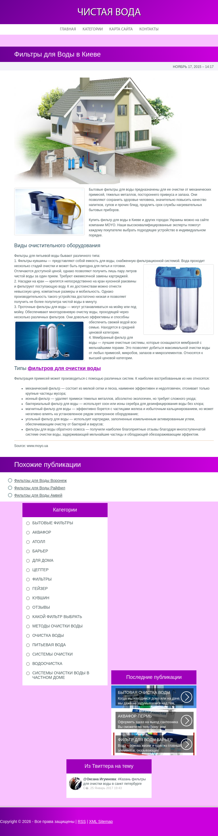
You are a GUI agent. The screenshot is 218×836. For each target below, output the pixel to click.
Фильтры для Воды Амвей (38, 495)
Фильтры (42, 579)
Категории (93, 29)
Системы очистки (52, 654)
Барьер (40, 551)
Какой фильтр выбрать (57, 616)
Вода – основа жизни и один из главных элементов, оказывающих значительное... (149, 745)
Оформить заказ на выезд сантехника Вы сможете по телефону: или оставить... (149, 721)
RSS (82, 821)
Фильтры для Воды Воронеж (40, 480)
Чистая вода (109, 12)
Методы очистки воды (57, 626)
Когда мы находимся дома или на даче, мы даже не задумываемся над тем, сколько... (149, 698)
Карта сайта (121, 29)
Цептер (40, 569)
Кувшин (40, 598)
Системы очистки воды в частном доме (60, 675)
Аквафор (41, 532)
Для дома (42, 560)
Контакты (148, 29)
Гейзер (40, 588)
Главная (68, 29)
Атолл (38, 541)
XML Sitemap (101, 821)
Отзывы (41, 607)
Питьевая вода (49, 644)
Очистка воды (48, 635)
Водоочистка (47, 663)
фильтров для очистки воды (64, 368)
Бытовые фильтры (52, 523)
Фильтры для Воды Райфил (39, 488)
